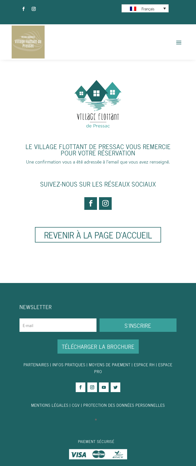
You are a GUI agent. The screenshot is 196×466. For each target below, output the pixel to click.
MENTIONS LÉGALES (49, 405)
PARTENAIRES (36, 364)
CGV (76, 405)
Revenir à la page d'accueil (98, 235)
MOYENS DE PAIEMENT (109, 364)
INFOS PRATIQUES (68, 364)
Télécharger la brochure (98, 346)
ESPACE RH (144, 364)
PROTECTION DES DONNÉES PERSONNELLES (124, 405)
